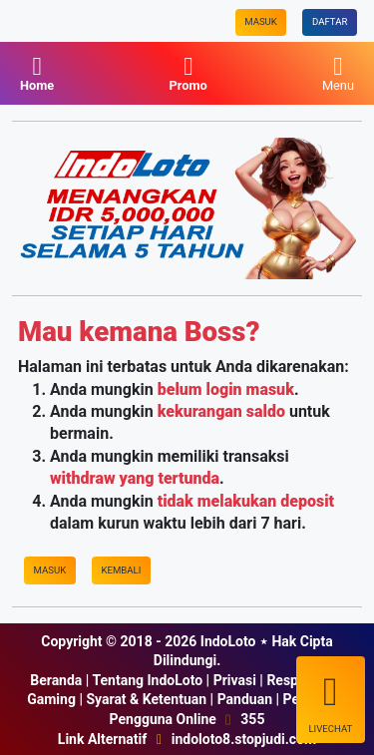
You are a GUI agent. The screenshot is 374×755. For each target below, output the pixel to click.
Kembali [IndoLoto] (121, 570)
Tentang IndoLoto (147, 680)
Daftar (329, 21)
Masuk (260, 21)
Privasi (234, 680)
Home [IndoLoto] (37, 73)
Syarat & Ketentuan (146, 699)
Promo (187, 73)
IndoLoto (228, 641)
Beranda (56, 680)
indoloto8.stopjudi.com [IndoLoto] (244, 739)
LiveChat (330, 701)
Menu (338, 73)
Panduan (244, 699)
